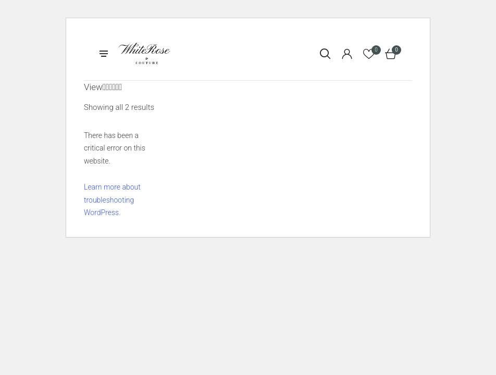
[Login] (347, 53)
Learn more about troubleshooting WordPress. (112, 200)
